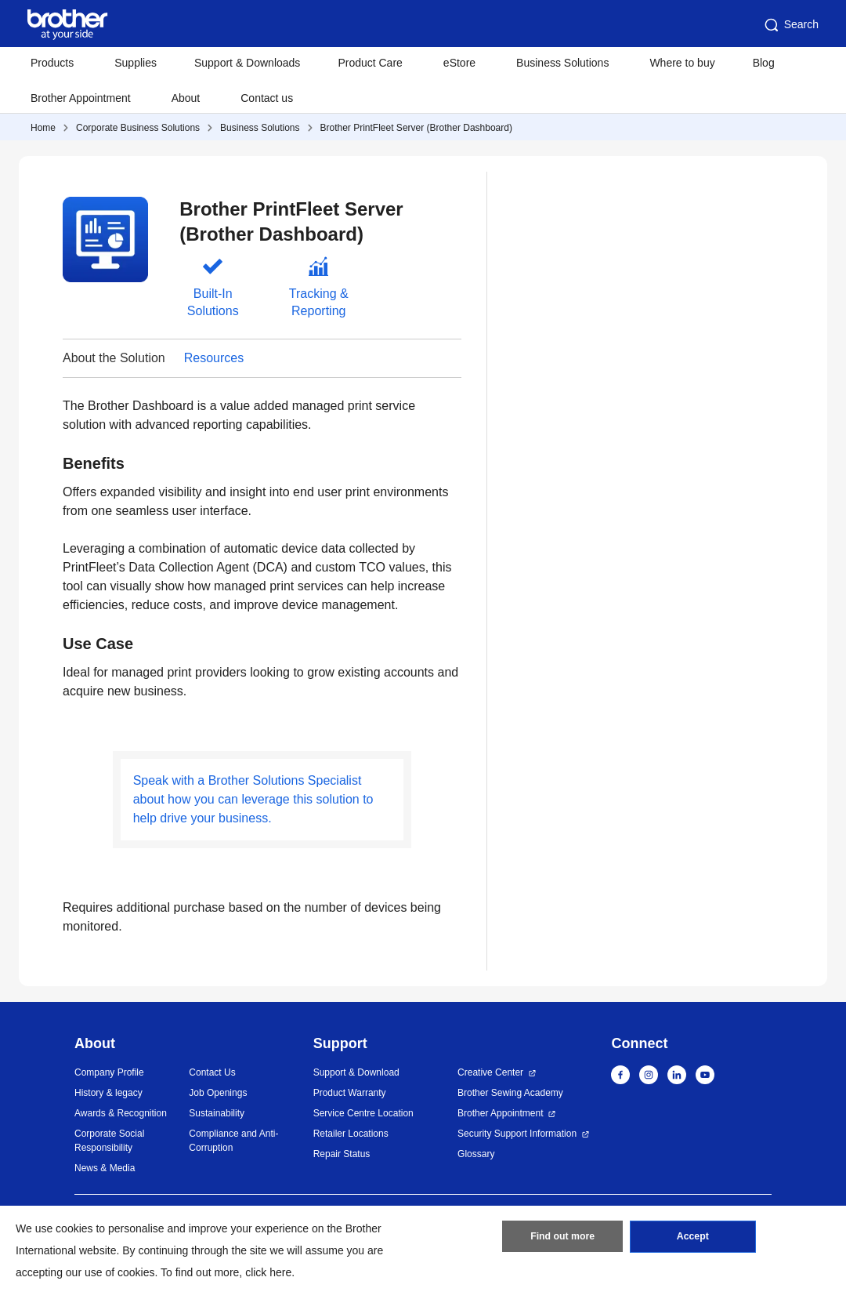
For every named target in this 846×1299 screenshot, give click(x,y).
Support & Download (356, 1072)
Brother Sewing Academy (510, 1092)
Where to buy (681, 62)
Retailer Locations (351, 1133)
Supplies (135, 62)
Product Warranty (349, 1092)
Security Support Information (517, 1133)
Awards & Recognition (120, 1113)
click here (268, 1272)
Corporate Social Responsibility (109, 1140)
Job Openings (218, 1092)
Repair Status (342, 1153)
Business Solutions (259, 127)
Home (43, 127)
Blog (764, 62)
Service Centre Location (363, 1113)
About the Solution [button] (114, 358)
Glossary (475, 1153)
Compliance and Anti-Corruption (233, 1140)
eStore (459, 62)
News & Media (104, 1168)
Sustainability (216, 1113)
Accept (692, 1238)
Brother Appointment (81, 98)
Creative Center (490, 1072)
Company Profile (109, 1072)
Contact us (266, 98)
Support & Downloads (247, 62)
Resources (214, 358)
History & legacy (108, 1092)
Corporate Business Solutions (138, 127)
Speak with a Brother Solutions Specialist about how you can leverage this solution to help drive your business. (253, 799)
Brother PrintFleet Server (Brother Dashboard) (416, 127)
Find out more (562, 1238)
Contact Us (212, 1072)
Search (790, 25)
